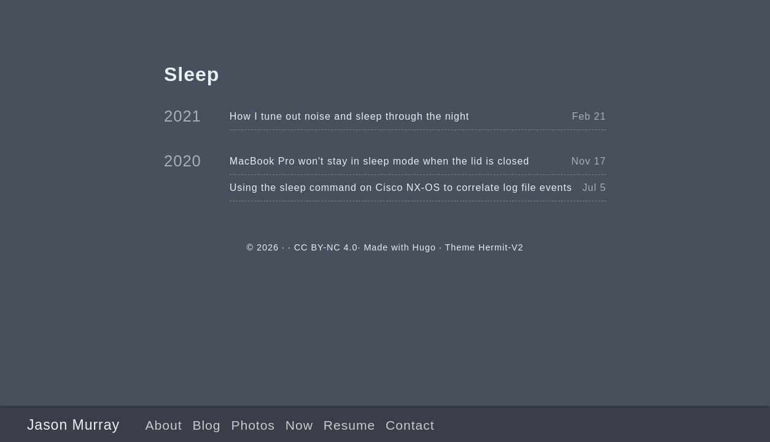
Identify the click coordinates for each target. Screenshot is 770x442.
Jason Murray (73, 425)
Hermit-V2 (500, 247)
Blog (206, 425)
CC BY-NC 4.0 (326, 247)
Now (299, 425)
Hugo (424, 247)
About (164, 425)
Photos (252, 425)
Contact (410, 425)
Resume (349, 425)
